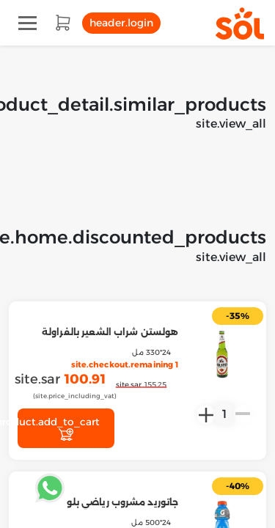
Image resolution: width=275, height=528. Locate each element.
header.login (121, 22)
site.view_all (231, 124)
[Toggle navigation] (27, 23)
